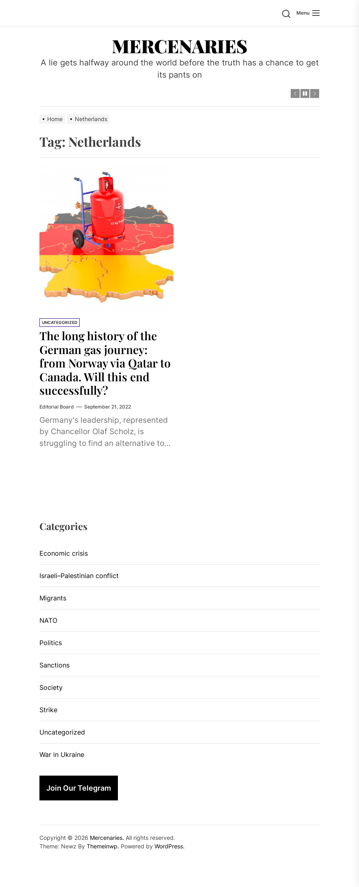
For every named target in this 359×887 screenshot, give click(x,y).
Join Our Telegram (78, 788)
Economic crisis (63, 553)
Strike (48, 710)
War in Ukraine (61, 754)
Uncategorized (59, 322)
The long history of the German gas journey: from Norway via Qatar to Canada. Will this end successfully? (105, 363)
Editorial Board (56, 407)
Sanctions (54, 665)
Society (51, 687)
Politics (50, 643)
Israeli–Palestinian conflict (79, 576)
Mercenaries (180, 46)
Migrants (52, 598)
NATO (48, 620)
